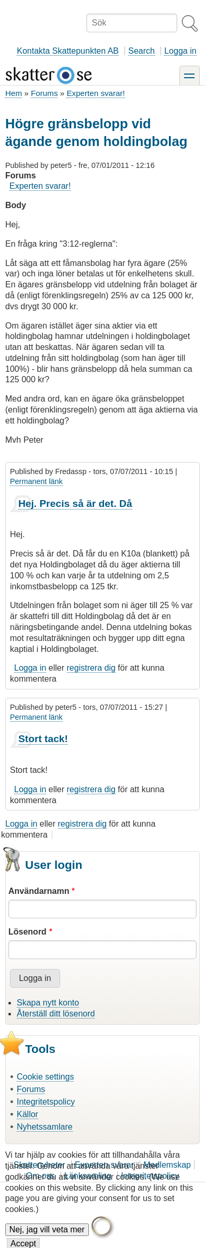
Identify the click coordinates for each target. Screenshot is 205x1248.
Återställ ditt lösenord (56, 1013)
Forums (44, 93)
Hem (13, 93)
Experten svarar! (95, 93)
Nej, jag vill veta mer (47, 1237)
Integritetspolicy (46, 1101)
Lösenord (27, 931)
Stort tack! (43, 738)
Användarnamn (38, 891)
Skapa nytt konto (48, 1002)
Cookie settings (45, 1076)
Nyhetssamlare (45, 1126)
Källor (27, 1114)
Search (141, 50)
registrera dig (91, 667)
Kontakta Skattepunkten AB (68, 50)
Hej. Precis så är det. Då (75, 503)
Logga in (180, 50)
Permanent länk (36, 481)
